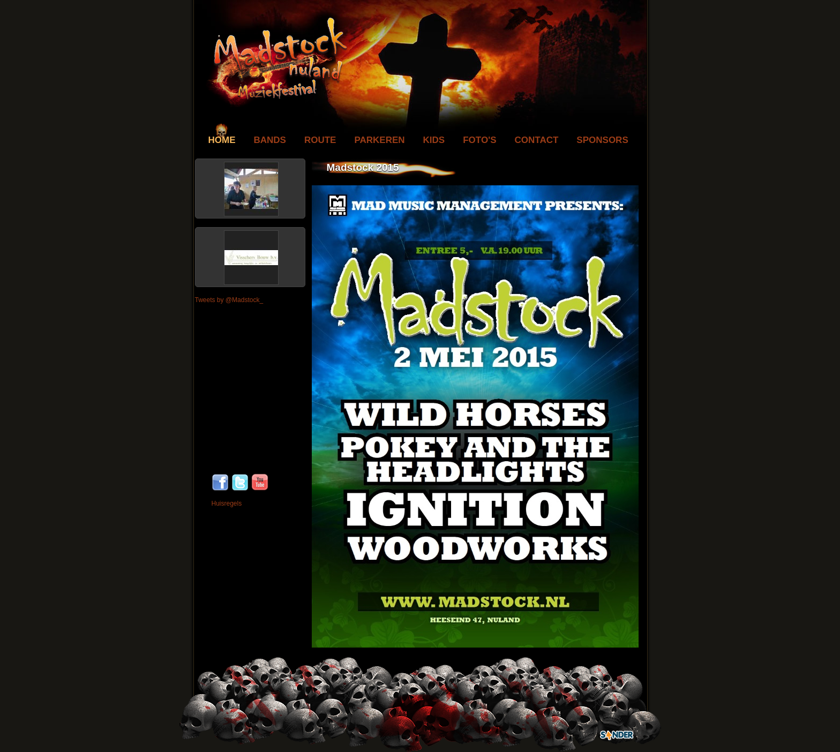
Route (320, 140)
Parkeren (379, 140)
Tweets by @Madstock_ (229, 300)
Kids (434, 140)
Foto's (479, 140)
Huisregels (227, 503)
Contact (537, 140)
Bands (270, 140)
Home (222, 140)
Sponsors (602, 140)
